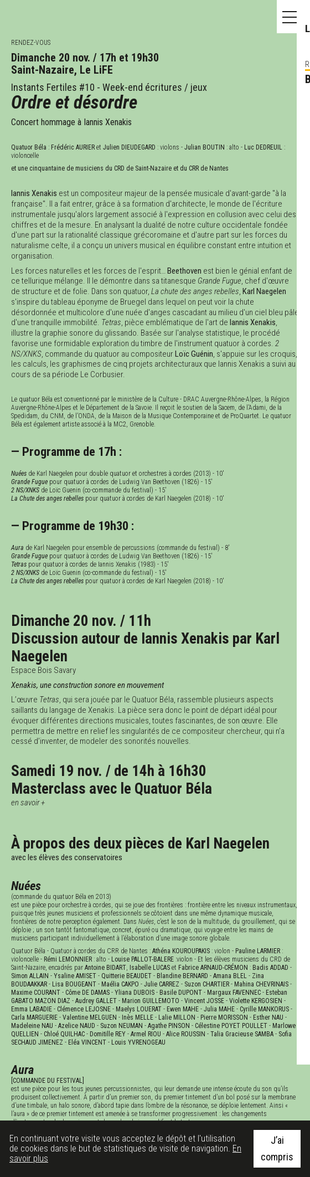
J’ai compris (277, 1148)
